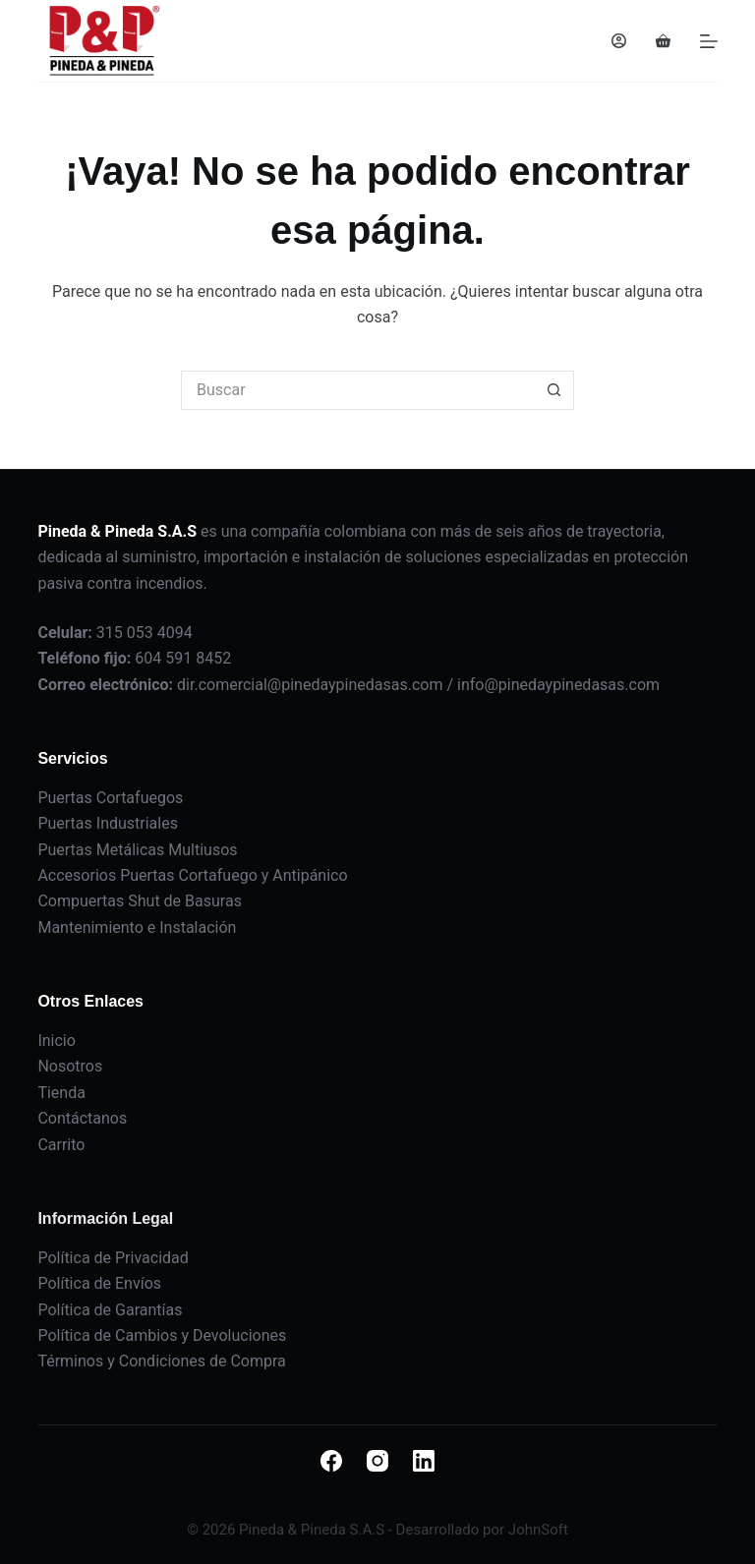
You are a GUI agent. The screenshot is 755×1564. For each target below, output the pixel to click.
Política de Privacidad (112, 1257)
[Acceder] (618, 40)
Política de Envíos (99, 1283)
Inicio (56, 1040)
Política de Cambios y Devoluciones (161, 1335)
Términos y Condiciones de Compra (161, 1361)
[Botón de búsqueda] (554, 390)
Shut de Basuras (185, 901)
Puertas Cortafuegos (110, 797)
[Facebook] (331, 1461)
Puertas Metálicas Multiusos (137, 849)
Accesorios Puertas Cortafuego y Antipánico (192, 875)
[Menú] (709, 41)
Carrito (61, 1144)
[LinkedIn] (424, 1461)
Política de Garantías (109, 1310)
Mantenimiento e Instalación (136, 927)
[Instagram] (377, 1461)
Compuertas (82, 901)
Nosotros (69, 1066)
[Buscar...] (358, 390)
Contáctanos (82, 1118)
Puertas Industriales (107, 823)
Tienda (61, 1092)
